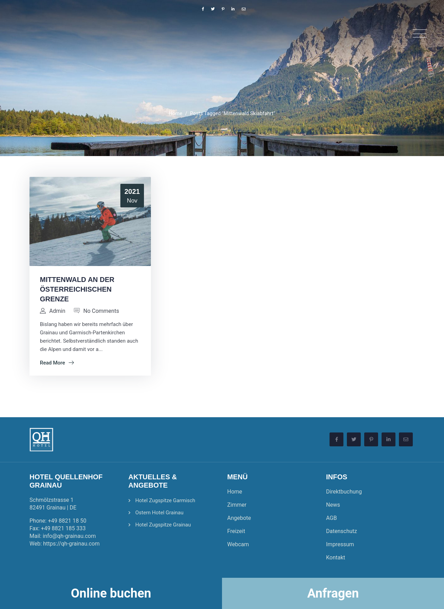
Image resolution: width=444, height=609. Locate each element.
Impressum (340, 544)
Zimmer (236, 504)
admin (57, 311)
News (333, 504)
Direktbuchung (344, 491)
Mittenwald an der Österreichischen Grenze (77, 289)
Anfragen (333, 593)
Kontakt (335, 557)
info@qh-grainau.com (69, 536)
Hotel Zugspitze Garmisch (165, 500)
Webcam (238, 544)
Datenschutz (341, 531)
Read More (57, 363)
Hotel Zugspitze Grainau (163, 525)
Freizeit (236, 531)
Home (175, 113)
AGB (331, 518)
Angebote (239, 518)
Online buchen (111, 593)
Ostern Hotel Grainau (159, 512)
